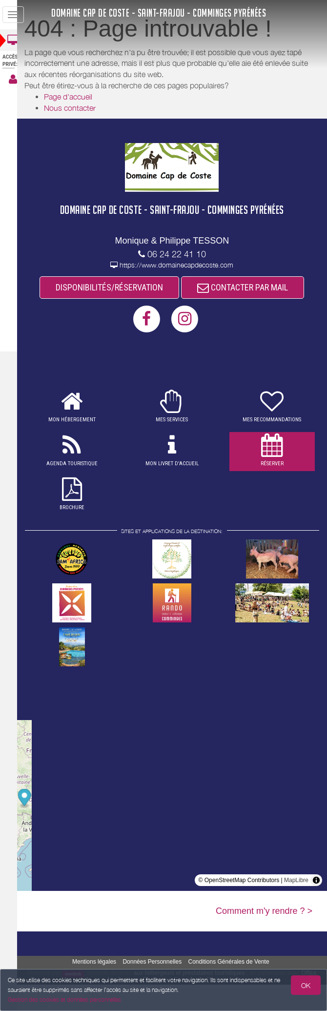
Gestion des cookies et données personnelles (64, 999)
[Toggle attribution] (316, 906)
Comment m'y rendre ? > (264, 937)
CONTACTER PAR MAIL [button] (176, 313)
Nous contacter (78, 107)
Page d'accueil (77, 96)
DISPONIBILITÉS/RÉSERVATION (176, 288)
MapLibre (296, 906)
